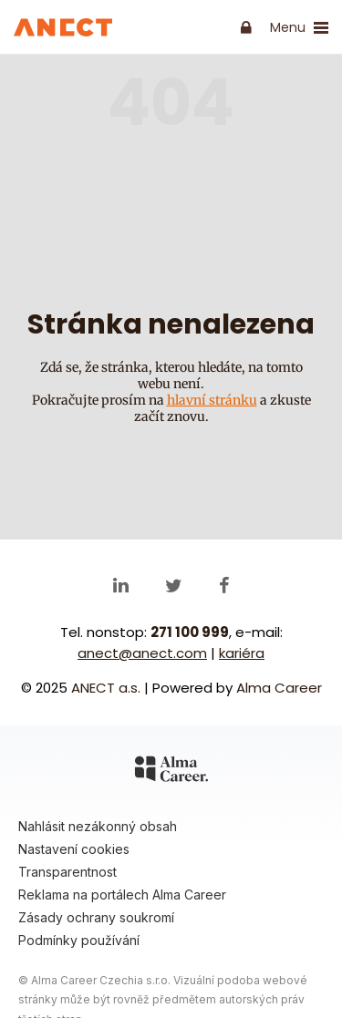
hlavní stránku (212, 400)
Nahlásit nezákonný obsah (97, 826)
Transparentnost (67, 871)
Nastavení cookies (74, 849)
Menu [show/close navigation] (299, 28)
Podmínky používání (79, 940)
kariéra (241, 653)
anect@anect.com (142, 653)
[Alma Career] (171, 772)
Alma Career (279, 687)
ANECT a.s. (105, 687)
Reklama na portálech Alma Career (122, 894)
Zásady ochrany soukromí (96, 917)
